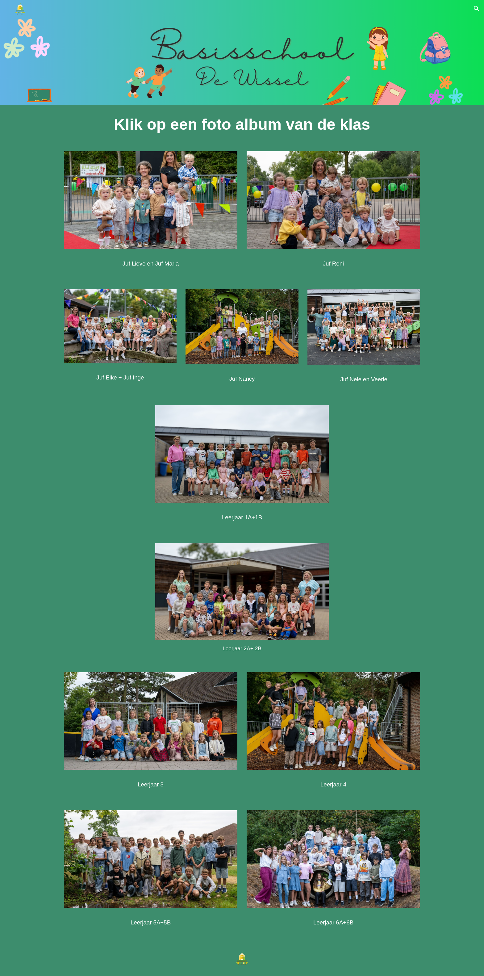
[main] (242, 124)
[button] (476, 8)
